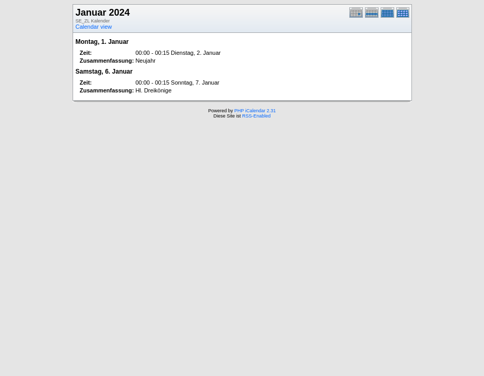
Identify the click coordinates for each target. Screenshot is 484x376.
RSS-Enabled (256, 116)
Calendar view (94, 27)
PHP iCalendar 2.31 (255, 110)
